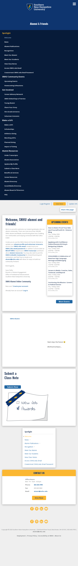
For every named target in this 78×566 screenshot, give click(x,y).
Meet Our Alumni (10, 55)
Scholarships (9, 129)
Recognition (9, 51)
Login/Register (45, 204)
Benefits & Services (11, 173)
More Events (64, 301)
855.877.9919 (10, 251)
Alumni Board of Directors (14, 190)
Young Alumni (9, 103)
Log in (25, 290)
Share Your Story (10, 107)
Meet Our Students (11, 59)
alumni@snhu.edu (12, 259)
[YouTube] (46, 532)
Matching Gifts (10, 138)
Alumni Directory (10, 181)
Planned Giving (10, 142)
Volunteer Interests (11, 116)
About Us (58, 559)
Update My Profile (11, 164)
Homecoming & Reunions (13, 86)
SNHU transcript (30, 251)
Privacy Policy (32, 559)
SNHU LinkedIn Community (15, 255)
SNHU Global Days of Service (14, 99)
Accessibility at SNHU (45, 559)
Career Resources (10, 177)
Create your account (20, 286)
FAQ (5, 195)
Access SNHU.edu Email (12, 68)
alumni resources (16, 253)
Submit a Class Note (11, 168)
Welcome (7, 38)
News (6, 42)
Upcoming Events (10, 81)
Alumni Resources (10, 151)
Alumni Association (11, 160)
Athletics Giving (10, 134)
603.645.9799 (38, 508)
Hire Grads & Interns (12, 112)
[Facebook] (32, 532)
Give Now (59, 204)
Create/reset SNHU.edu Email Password (18, 73)
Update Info (73, 204)
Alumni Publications (11, 46)
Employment (21, 559)
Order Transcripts (11, 155)
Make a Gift (7, 120)
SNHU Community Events (13, 76)
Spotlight (6, 33)
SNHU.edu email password (15, 249)
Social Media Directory (12, 186)
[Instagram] (36, 532)
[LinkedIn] (41, 532)
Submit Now (12, 410)
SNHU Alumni (15, 319)
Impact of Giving (10, 147)
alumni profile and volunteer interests (28, 244)
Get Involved (7, 90)
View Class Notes (10, 64)
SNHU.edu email (20, 246)
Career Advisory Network (13, 94)
